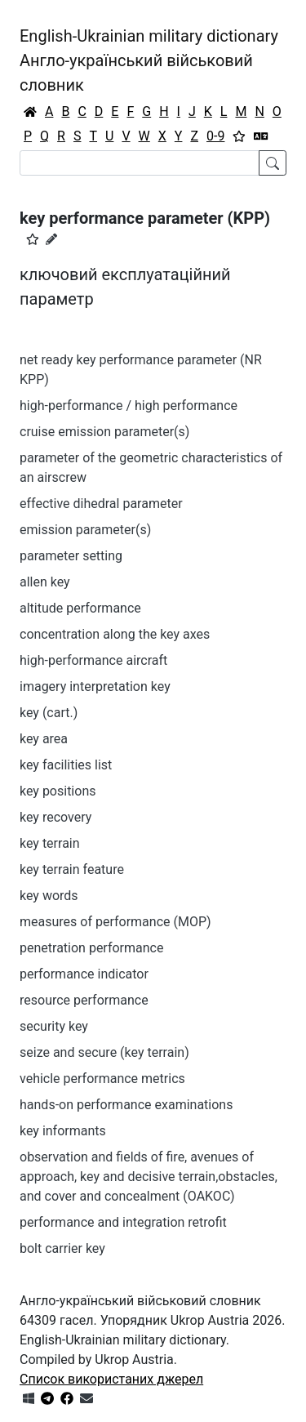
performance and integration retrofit (123, 1222)
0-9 (215, 136)
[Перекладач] (261, 136)
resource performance (84, 1000)
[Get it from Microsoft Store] (28, 1398)
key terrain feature (72, 869)
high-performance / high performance (128, 405)
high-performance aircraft (93, 660)
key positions (57, 791)
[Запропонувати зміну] (51, 239)
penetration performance (91, 948)
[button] (32, 239)
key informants (63, 1131)
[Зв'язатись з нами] (86, 1398)
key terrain (50, 843)
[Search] (139, 163)
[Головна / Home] (30, 112)
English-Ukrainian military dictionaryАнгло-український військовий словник (149, 60)
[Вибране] (239, 136)
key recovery (55, 817)
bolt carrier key (62, 1248)
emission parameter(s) (85, 529)
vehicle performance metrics (102, 1078)
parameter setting (71, 556)
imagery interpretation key (95, 686)
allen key (45, 582)
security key (54, 1026)
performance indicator (84, 974)
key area (44, 739)
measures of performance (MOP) (115, 921)
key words (49, 895)
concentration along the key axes (115, 634)
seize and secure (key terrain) (104, 1052)
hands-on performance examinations (126, 1104)
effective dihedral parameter (101, 503)
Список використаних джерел (111, 1379)
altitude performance (80, 608)
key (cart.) (49, 712)
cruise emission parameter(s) (104, 431)
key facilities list (66, 765)
